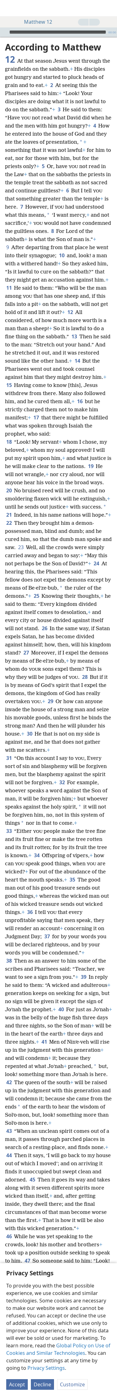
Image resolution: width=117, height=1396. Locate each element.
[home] (9, 8)
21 (9, 514)
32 (62, 782)
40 (61, 1009)
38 (9, 960)
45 (32, 1179)
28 (85, 677)
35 (72, 879)
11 (9, 287)
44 (9, 1155)
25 (36, 595)
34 (37, 855)
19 (91, 466)
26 (44, 628)
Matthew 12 (35, 21)
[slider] (58, 32)
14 (77, 360)
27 (26, 652)
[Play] (4, 32)
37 (47, 936)
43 (9, 1131)
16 (80, 401)
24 (96, 563)
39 (83, 976)
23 (21, 547)
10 (62, 255)
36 (30, 912)
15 (9, 385)
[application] (58, 32)
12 (70, 312)
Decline (42, 1384)
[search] (109, 8)
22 (9, 522)
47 (27, 1260)
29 (50, 701)
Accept (17, 1384)
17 (36, 417)
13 (74, 336)
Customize (72, 1384)
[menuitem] (9, 8)
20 (9, 490)
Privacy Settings (46, 1368)
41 (44, 1041)
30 (29, 733)
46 (9, 1236)
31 (9, 758)
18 (9, 441)
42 (9, 1082)
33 (9, 831)
